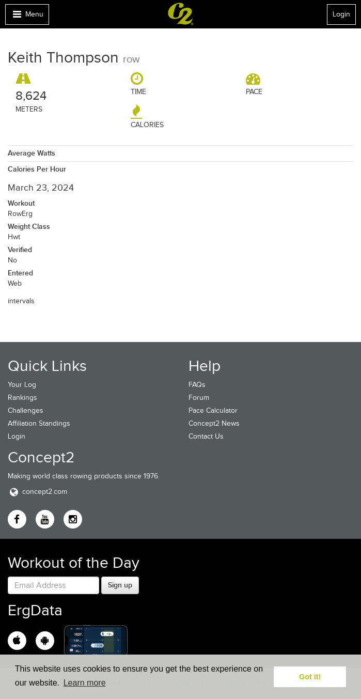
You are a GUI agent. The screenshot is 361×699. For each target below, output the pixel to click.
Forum (199, 397)
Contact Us (206, 436)
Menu (26, 17)
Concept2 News (214, 423)
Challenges (25, 410)
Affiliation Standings (39, 423)
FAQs (197, 385)
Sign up (120, 585)
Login (341, 14)
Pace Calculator (213, 410)
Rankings (22, 397)
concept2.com (37, 491)
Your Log (22, 385)
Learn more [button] (85, 682)
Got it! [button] (310, 677)
